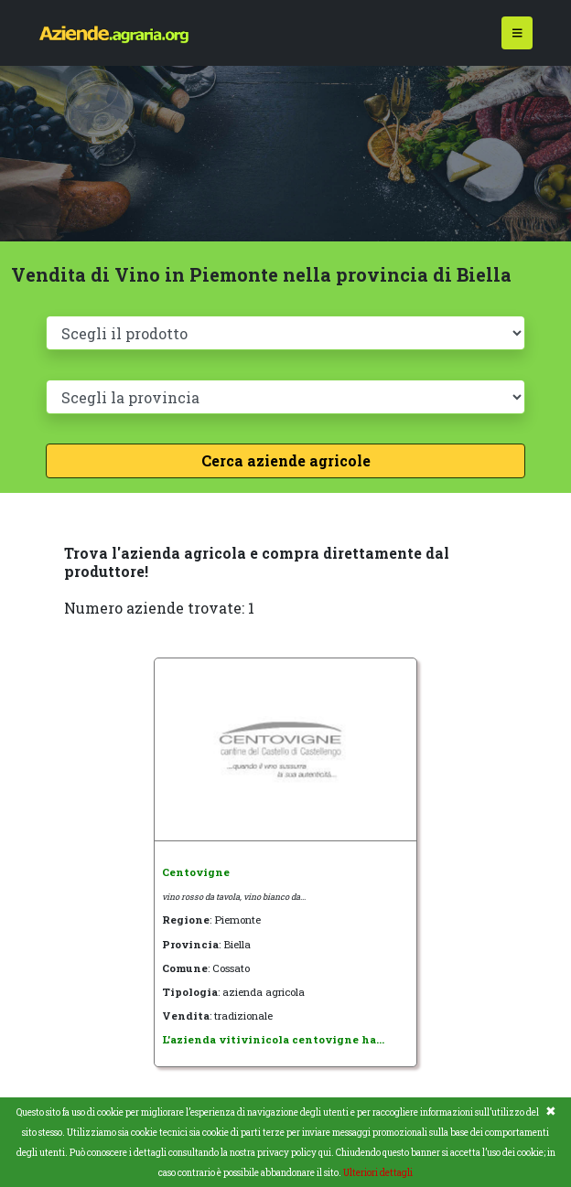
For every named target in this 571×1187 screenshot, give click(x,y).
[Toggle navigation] (517, 33)
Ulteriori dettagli (378, 1173)
